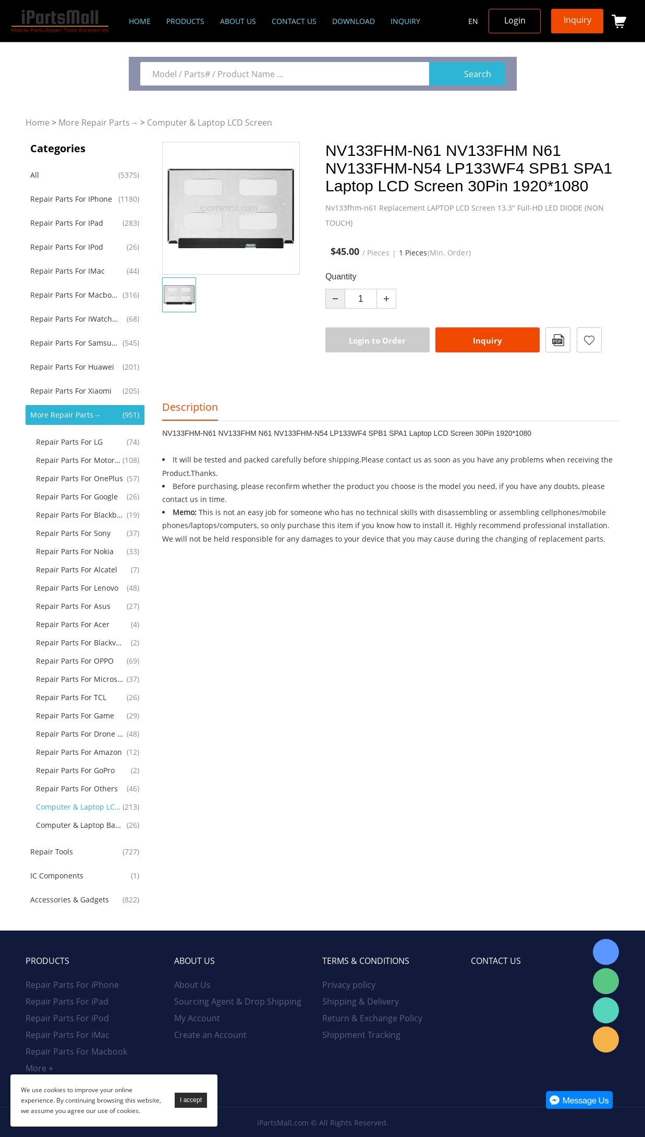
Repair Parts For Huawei (72, 367)
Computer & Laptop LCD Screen (209, 122)
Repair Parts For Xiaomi (71, 391)
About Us (192, 985)
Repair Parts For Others (77, 788)
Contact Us (294, 21)
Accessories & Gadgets (69, 899)
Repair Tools (51, 852)
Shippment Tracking (361, 1035)
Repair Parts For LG (69, 442)
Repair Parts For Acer (72, 624)
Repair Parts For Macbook (74, 295)
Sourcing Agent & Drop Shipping (237, 1001)
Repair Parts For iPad (66, 223)
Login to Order (377, 340)
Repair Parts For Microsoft (80, 679)
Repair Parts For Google (77, 497)
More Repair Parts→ (98, 122)
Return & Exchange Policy (372, 1018)
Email (606, 1039)
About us (238, 21)
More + (39, 1068)
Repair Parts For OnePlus (79, 478)
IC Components (56, 876)
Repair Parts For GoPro (75, 770)
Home (140, 21)
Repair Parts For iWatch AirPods (74, 319)
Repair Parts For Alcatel (76, 569)
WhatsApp (606, 1010)
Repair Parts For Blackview (80, 642)
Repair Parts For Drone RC (80, 734)
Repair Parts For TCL (71, 697)
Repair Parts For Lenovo (77, 588)
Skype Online (606, 952)
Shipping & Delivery (360, 1001)
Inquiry (405, 21)
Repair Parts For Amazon (79, 752)
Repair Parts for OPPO (75, 661)
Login (515, 20)
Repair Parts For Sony (73, 533)
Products (185, 21)
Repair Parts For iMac (67, 271)
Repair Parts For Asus (73, 606)
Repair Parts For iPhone (71, 199)
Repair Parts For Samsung (74, 343)
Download (353, 21)
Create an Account (210, 1035)
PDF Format (557, 339)
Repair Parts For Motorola (80, 460)
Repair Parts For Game (75, 715)
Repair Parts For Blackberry (80, 515)
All (34, 175)
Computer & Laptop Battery (80, 825)
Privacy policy (348, 985)
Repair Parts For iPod (66, 247)
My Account (197, 1018)
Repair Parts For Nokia (75, 551)
